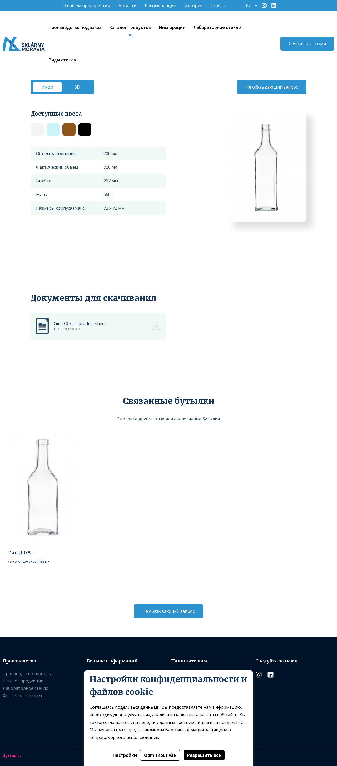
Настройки (125, 755)
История (193, 5)
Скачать (219, 5)
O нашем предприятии (86, 5)
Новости (127, 5)
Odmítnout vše (160, 755)
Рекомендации (160, 5)
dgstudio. (12, 755)
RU (247, 5)
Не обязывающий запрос (272, 87)
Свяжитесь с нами (307, 44)
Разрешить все (204, 755)
